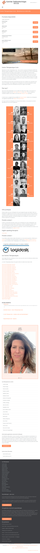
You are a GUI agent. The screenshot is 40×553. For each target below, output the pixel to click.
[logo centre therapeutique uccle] (14, 2)
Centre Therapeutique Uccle (19, 543)
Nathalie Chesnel (6, 395)
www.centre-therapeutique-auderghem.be (9, 277)
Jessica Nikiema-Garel (7, 409)
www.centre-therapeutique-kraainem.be (9, 269)
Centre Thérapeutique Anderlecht (8, 290)
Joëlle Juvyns (5, 416)
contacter (3, 239)
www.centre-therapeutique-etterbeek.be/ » (9, 280)
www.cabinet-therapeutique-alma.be (8, 272)
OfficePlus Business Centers (6, 524)
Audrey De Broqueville (7, 398)
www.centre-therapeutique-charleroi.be (9, 267)
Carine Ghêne (5, 411)
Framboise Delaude (6, 400)
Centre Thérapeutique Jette (7, 289)
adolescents (20, 92)
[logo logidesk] (20, 248)
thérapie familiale (23, 97)
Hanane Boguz (5, 386)
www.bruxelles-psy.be (7, 453)
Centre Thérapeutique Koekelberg (8, 294)
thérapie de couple (24, 93)
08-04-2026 (35, 41)
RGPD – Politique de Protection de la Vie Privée (20, 547)
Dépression (6, 304)
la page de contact (16, 227)
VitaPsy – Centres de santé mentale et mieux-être (10, 532)
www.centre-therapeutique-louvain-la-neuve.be (10, 273)
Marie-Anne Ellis (6, 404)
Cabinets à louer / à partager (6, 541)
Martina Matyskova (6, 418)
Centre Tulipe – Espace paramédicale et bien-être (10, 526)
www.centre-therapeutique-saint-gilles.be (9, 278)
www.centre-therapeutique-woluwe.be (9, 281)
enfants (14, 92)
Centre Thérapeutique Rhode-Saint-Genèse (9, 292)
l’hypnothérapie (21, 98)
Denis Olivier (5, 420)
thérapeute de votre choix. (31, 240)
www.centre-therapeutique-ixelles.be (8, 274)
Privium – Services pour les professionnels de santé (10, 534)
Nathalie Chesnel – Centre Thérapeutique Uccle (13, 309)
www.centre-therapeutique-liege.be (8, 271)
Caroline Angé (5, 384)
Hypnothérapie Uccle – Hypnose (10, 318)
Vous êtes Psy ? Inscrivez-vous (33, 550)
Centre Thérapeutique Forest (7, 286)
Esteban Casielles (6, 391)
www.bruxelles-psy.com (7, 456)
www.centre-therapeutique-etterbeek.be (9, 276)
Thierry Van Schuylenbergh (7, 430)
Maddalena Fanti (6, 407)
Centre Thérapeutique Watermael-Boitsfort (9, 293)
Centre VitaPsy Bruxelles (6, 297)
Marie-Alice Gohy (6, 414)
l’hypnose (15, 98)
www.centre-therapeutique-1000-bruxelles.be (10, 284)
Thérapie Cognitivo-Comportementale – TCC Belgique (10, 536)
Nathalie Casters (6, 393)
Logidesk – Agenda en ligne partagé (8, 528)
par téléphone (26, 239)
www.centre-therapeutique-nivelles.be (8, 268)
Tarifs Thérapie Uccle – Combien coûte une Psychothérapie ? (16, 314)
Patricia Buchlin (5, 388)
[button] (33, 2)
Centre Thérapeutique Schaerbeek (8, 288)
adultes (25, 92)
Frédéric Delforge (6, 402)
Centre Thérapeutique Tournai (7, 285)
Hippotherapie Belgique (6, 298)
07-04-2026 (35, 22)
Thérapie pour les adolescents (7, 530)
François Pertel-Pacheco (7, 423)
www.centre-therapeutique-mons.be (8, 265)
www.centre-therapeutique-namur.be (8, 264)
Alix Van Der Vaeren (6, 427)
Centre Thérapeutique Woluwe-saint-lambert (10, 296)
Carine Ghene (4, 233)
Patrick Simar (5, 425)
